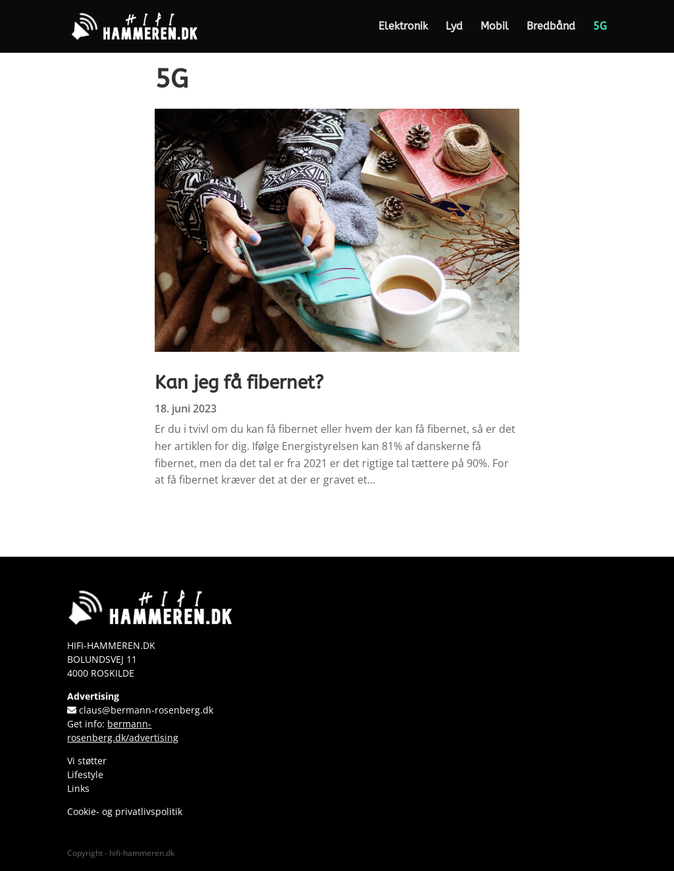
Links (78, 788)
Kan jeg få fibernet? (239, 382)
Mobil (494, 27)
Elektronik (403, 27)
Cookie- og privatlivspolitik (124, 811)
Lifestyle (85, 774)
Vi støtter (87, 760)
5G (600, 27)
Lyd (454, 27)
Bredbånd (551, 27)
